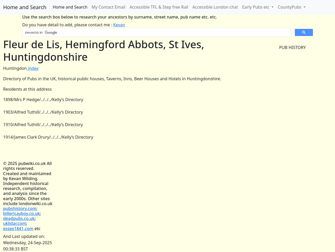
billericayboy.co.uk (21, 213)
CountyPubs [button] (290, 7)
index (33, 68)
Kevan (119, 25)
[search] (156, 32)
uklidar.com (14, 223)
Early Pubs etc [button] (256, 7)
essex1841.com (18, 228)
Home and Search (24, 7)
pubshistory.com (19, 208)
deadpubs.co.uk (19, 218)
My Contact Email (108, 7)
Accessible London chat (215, 7)
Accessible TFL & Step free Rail (159, 7)
